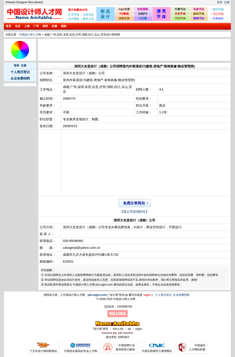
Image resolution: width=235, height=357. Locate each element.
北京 (17, 26)
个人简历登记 (20, 72)
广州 (36, 26)
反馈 (54, 26)
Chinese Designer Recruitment (24, 2)
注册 (226, 2)
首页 (8, 26)
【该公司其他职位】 (134, 211)
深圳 (45, 26)
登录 (219, 2)
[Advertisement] (122, 50)
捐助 (63, 26)
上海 (27, 26)
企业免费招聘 (20, 78)
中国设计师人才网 (30, 34)
